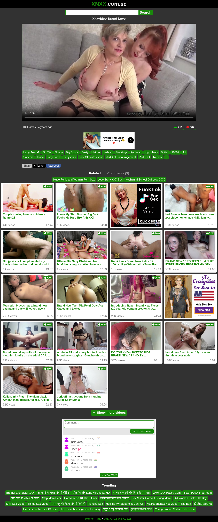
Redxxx (157, 157)
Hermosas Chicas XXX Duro (40, 509)
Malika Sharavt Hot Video (162, 503)
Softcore (28, 157)
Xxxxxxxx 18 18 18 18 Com (80, 498)
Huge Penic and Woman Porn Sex (74, 179)
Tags (98, 518)
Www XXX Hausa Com (167, 492)
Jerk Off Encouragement (121, 157)
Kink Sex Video (15, 503)
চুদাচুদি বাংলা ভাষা (141, 509)
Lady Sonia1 (31, 152)
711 (178, 127)
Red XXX (144, 157)
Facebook (53, 165)
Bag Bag (186, 503)
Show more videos (109, 412)
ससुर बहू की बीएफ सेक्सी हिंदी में (68, 503)
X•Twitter (39, 165)
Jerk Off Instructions (91, 157)
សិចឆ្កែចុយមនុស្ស (203, 503)
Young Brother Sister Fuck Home (175, 509)
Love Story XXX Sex (110, 179)
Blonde (58, 152)
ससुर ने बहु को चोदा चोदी (115, 509)
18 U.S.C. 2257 (123, 518)
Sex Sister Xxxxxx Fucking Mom (151, 498)
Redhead (136, 152)
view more (109, 475)
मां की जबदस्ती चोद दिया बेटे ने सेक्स (131, 492)
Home (89, 518)
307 (190, 127)
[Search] (101, 12)
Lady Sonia (53, 157)
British (164, 152)
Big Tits (46, 152)
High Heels (151, 152)
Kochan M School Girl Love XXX (145, 179)
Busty (84, 152)
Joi (184, 152)
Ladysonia (70, 157)
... (166, 157)
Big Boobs (72, 152)
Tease (40, 157)
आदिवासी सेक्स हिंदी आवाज (114, 498)
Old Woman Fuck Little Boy (190, 498)
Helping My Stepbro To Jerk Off (125, 503)
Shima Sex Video (38, 503)
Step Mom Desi (51, 498)
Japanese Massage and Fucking (80, 509)
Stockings (121, 152)
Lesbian (107, 152)
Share (27, 165)
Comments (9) (118, 173)
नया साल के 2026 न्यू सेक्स (25, 498)
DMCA (108, 518)
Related (95, 173)
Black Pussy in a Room (198, 492)
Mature (95, 152)
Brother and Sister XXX (20, 492)
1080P (175, 152)
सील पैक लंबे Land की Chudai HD (91, 492)
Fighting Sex (95, 503)
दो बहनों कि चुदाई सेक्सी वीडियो (53, 492)
